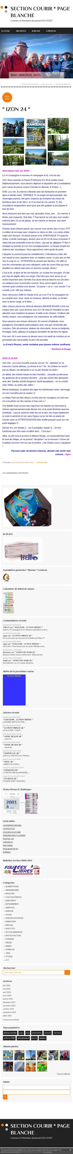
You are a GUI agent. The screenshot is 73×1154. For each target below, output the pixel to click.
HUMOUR (9, 911)
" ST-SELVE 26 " (10, 778)
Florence (7, 652)
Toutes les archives (11, 1019)
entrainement (23, 1038)
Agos (5, 636)
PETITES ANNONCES (14, 932)
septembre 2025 (9, 1012)
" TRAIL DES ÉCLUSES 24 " (30, 84)
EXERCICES (10, 908)
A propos (51, 31)
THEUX (6, 627)
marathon (57, 1033)
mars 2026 (7, 995)
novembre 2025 (9, 1006)
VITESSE (9, 956)
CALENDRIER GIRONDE (12, 825)
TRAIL (32, 462)
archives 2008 (9, 1038)
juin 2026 (6, 985)
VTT (7, 960)
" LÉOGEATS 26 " (11, 770)
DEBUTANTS (11, 900)
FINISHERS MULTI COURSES (14, 835)
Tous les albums (63, 1074)
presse (34, 1038)
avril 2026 (7, 992)
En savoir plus (47, 1152)
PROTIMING (8, 845)
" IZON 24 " (16, 109)
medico (43, 1038)
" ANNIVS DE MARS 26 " (25, 652)
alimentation (37, 1033)
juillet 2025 (7, 1016)
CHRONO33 (8, 842)
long (27, 1033)
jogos (21, 1033)
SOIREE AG (10, 949)
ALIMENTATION (12, 886)
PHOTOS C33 (8, 839)
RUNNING (7, 852)
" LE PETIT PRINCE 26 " (21, 636)
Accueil (5, 31)
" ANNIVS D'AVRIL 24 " (63, 84)
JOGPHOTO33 (9, 829)
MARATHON (11, 921)
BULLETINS (10, 893)
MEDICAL (9, 925)
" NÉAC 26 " (8, 762)
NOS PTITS (10, 928)
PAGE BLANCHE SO (10, 849)
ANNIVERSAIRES (12, 890)
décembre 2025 (9, 1002)
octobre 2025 (8, 1009)
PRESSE (9, 943)
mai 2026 (6, 989)
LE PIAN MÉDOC (14, 676)
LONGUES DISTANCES (14, 918)
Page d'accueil (47, 84)
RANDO (26, 462)
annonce (47, 1033)
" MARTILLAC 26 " (11, 753)
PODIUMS (10, 939)
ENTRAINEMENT (12, 904)
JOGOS (9, 915)
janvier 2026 (8, 999)
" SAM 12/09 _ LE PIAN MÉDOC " (27, 627)
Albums (36, 31)
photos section (10, 1033)
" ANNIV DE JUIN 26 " (13, 736)
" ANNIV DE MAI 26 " (12, 745)
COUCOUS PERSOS (18, 462)
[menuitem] (7, 31)
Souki (5, 660)
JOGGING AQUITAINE (12, 832)
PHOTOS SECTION (13, 935)
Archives (21, 31)
